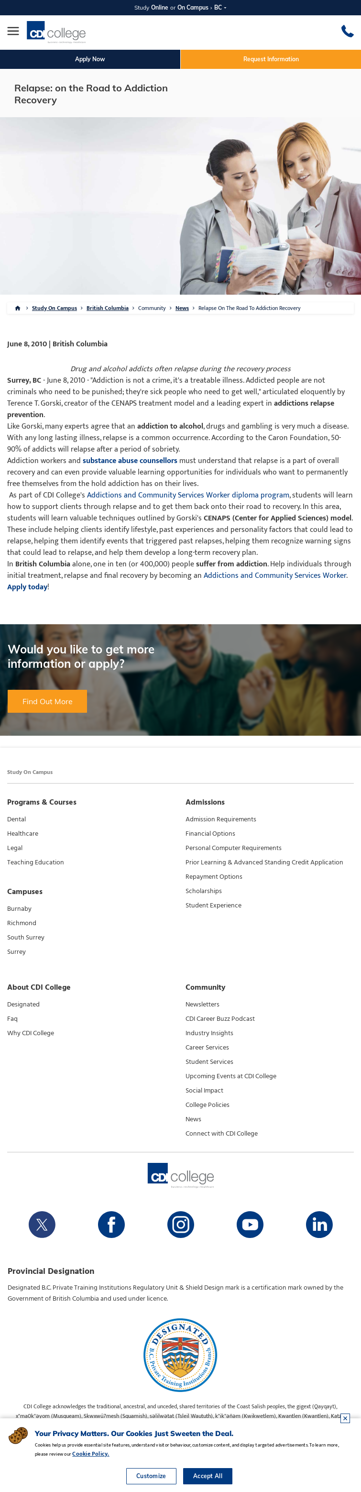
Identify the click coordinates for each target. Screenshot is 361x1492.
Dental (16, 819)
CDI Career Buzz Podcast (220, 1019)
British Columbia (108, 308)
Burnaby (19, 909)
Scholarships (204, 891)
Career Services (207, 1047)
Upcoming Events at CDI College (231, 1076)
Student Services (209, 1062)
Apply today (27, 587)
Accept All (207, 1476)
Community (152, 308)
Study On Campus (54, 308)
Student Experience (213, 905)
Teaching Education (35, 862)
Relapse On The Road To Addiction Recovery (249, 308)
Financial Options (210, 833)
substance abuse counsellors (130, 460)
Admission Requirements (221, 819)
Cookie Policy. (90, 1454)
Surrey (16, 952)
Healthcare (22, 833)
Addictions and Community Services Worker (275, 575)
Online (159, 7)
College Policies (208, 1105)
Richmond (21, 923)
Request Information (271, 59)
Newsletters (202, 1004)
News (182, 308)
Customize (151, 1476)
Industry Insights (209, 1033)
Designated (23, 1004)
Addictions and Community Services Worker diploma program (188, 495)
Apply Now (90, 59)
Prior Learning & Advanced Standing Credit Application (264, 862)
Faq (12, 1019)
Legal (14, 848)
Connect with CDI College (222, 1133)
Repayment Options (214, 877)
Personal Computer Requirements (234, 848)
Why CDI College (30, 1033)
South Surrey (25, 937)
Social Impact (204, 1090)
